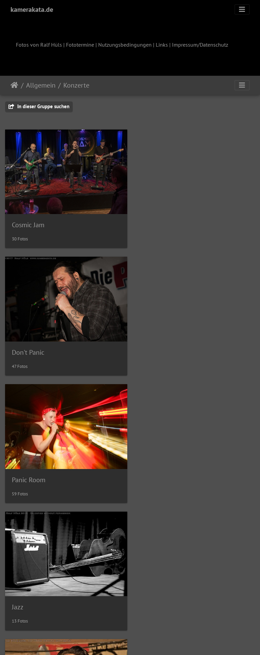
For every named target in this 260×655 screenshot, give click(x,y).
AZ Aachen (27, 474)
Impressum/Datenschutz (200, 44)
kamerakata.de (31, 9)
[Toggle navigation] (242, 9)
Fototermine (80, 44)
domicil (152, 474)
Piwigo (144, 640)
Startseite (14, 85)
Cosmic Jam (28, 223)
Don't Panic (158, 223)
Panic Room (28, 349)
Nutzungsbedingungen (125, 44)
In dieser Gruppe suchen (38, 106)
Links (162, 44)
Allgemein (41, 85)
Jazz (147, 349)
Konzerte (76, 85)
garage (22, 600)
